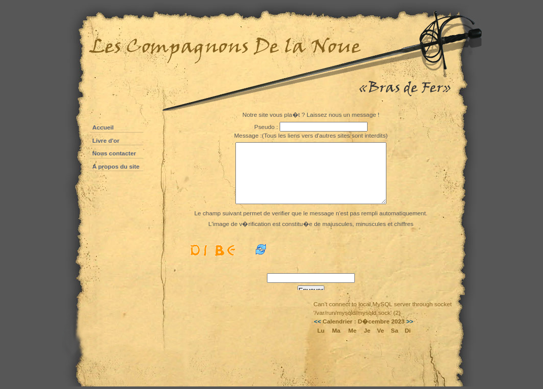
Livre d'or (106, 140)
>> (409, 321)
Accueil (103, 127)
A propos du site (116, 166)
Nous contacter (114, 153)
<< (317, 321)
